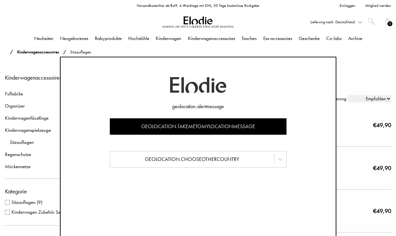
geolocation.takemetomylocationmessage (198, 126)
